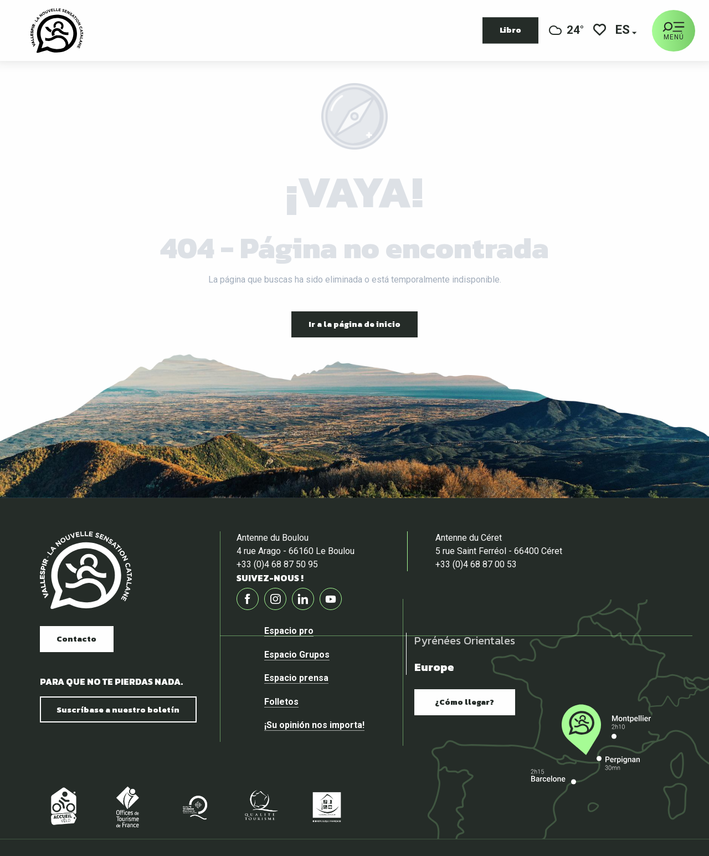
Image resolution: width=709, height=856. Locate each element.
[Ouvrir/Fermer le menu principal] (673, 31)
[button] (623, 31)
